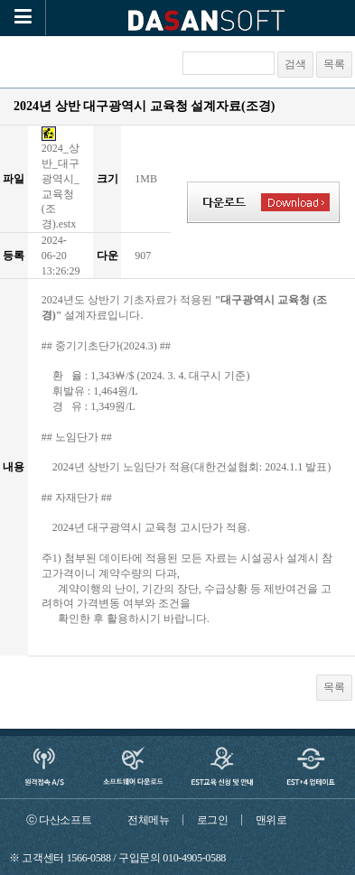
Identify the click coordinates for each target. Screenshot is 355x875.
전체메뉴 (148, 820)
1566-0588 (89, 858)
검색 (295, 64)
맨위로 (271, 820)
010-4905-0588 (194, 858)
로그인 (213, 820)
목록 (334, 64)
